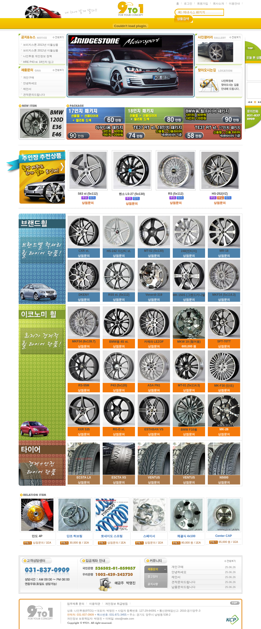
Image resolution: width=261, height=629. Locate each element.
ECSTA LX (84, 477)
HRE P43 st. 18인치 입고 (38, 61)
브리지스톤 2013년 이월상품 (40, 44)
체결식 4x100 (186, 536)
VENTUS (154, 477)
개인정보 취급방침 (116, 603)
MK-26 (223, 429)
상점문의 (84, 256)
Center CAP (223, 536)
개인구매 (28, 77)
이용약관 (94, 603)
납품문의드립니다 (183, 587)
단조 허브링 (74, 536)
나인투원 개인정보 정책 (37, 56)
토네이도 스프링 (112, 536)
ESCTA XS (119, 477)
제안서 (27, 88)
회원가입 (202, 3)
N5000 (223, 477)
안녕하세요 (30, 83)
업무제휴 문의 (75, 603)
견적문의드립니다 (34, 94)
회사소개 (218, 3)
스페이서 (149, 536)
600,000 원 (189, 346)
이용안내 (234, 3)
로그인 (188, 3)
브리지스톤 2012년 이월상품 (40, 50)
